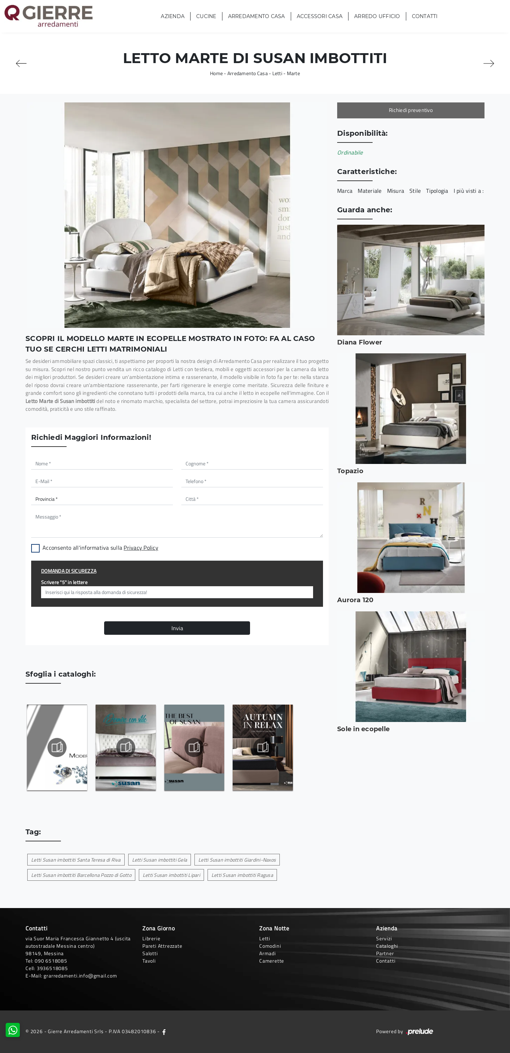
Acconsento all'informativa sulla (100, 547)
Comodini (270, 946)
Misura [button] (395, 190)
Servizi (384, 938)
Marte (293, 73)
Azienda (173, 16)
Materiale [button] (369, 190)
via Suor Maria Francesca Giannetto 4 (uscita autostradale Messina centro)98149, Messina (78, 946)
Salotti (150, 953)
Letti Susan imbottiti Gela (159, 859)
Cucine (206, 16)
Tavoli (149, 960)
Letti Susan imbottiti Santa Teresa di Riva (76, 859)
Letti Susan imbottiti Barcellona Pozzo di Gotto (81, 875)
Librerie (151, 938)
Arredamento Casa (256, 16)
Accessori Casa (320, 16)
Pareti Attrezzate (162, 946)
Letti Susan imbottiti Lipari (171, 875)
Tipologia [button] (437, 190)
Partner (385, 953)
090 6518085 (51, 960)
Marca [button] (344, 190)
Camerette (271, 960)
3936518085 (52, 968)
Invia (177, 628)
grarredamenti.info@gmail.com (80, 975)
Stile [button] (415, 190)
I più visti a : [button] (469, 190)
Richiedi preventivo (411, 110)
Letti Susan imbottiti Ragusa (242, 875)
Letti (277, 73)
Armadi (267, 953)
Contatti (425, 16)
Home (216, 73)
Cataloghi (387, 946)
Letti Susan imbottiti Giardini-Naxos (237, 859)
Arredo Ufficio (377, 16)
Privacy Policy (141, 547)
